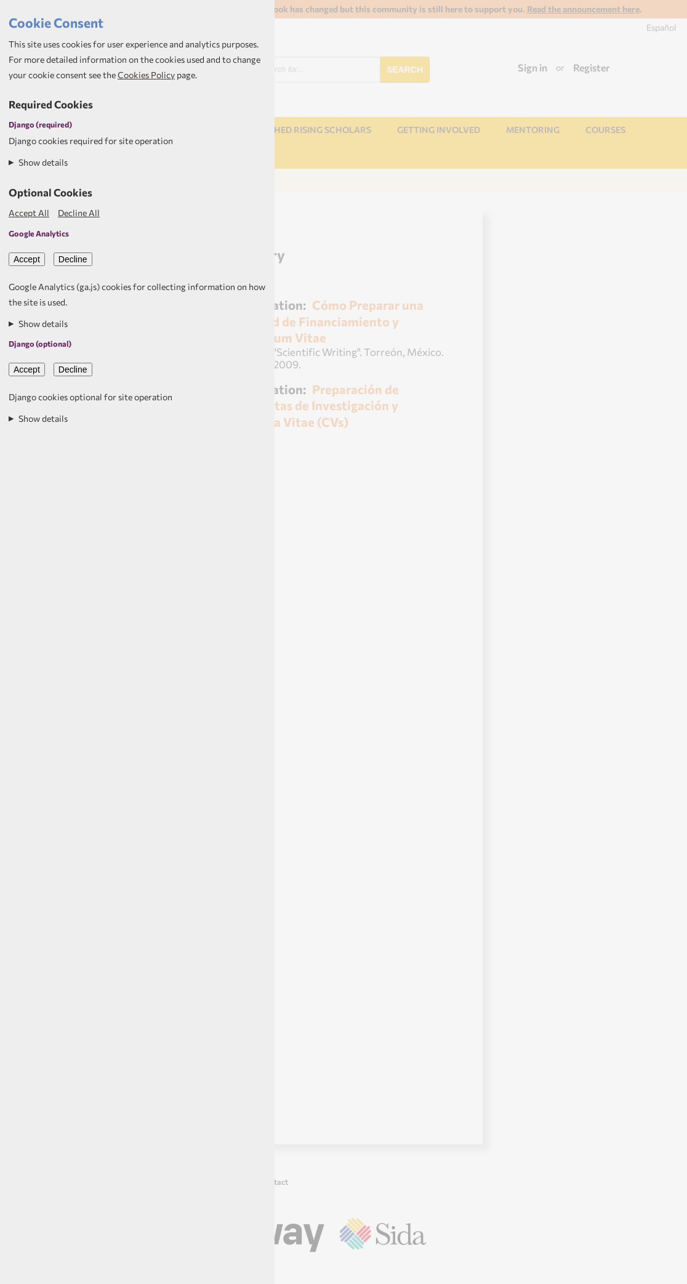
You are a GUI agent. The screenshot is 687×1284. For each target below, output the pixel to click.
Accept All (29, 213)
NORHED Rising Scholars (312, 129)
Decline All (79, 213)
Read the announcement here (583, 9)
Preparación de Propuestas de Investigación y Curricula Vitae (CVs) (313, 405)
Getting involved (438, 129)
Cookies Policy (146, 75)
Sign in (532, 67)
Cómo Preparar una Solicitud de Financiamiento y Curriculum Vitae (325, 320)
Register (591, 67)
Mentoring (533, 129)
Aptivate (415, 1270)
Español (661, 27)
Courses (605, 129)
